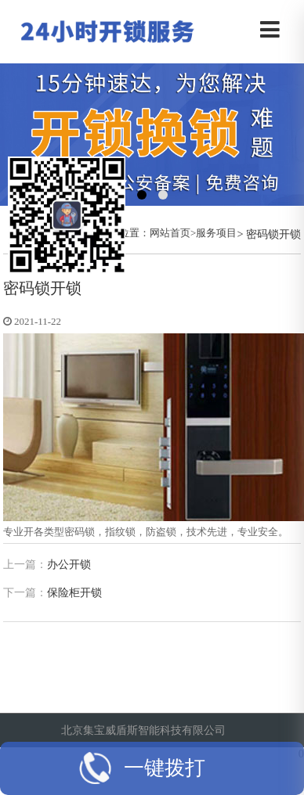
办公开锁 (69, 564)
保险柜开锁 (74, 593)
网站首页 (170, 233)
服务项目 (216, 233)
